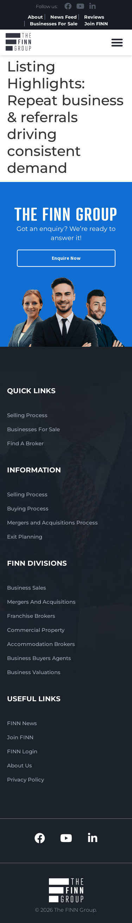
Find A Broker (25, 443)
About (35, 17)
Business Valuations (34, 672)
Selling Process (27, 415)
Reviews (94, 17)
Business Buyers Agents (39, 658)
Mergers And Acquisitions (41, 601)
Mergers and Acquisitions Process (52, 522)
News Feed (63, 17)
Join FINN (96, 23)
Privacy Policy (25, 779)
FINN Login (22, 751)
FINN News (22, 723)
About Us (19, 765)
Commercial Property (35, 630)
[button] (117, 42)
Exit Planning (24, 536)
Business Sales (26, 587)
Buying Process (28, 508)
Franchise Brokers (31, 616)
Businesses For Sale (53, 23)
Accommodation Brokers (41, 644)
